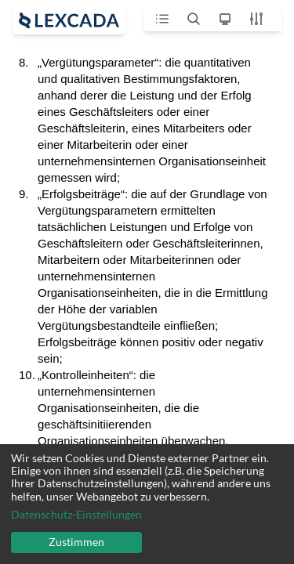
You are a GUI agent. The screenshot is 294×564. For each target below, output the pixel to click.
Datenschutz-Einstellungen (76, 514)
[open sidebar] (69, 20)
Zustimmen (76, 541)
